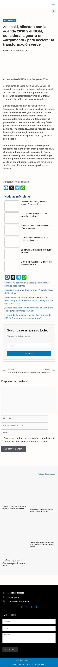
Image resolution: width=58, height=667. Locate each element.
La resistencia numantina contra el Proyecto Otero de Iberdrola (41, 510)
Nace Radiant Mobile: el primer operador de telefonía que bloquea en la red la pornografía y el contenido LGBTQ (28, 300)
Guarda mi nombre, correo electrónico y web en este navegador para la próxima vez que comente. (29, 440)
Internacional (10, 21)
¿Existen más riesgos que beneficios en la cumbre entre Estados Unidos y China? (42, 544)
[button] (53, 4)
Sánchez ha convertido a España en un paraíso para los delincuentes (14, 508)
